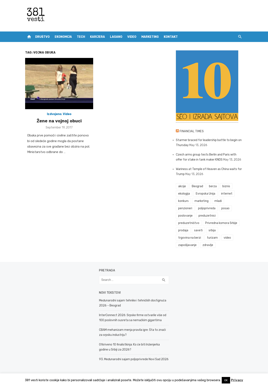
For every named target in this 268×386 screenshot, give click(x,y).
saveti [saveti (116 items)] (198, 230)
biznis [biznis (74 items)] (226, 186)
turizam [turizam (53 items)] (212, 237)
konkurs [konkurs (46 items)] (183, 201)
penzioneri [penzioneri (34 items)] (185, 208)
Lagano (116, 37)
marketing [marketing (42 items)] (202, 201)
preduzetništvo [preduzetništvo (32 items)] (188, 223)
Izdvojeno (54, 114)
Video (131, 37)
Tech (81, 37)
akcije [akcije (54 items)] (182, 186)
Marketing (150, 37)
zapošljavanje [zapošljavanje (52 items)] (187, 245)
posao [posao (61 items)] (225, 208)
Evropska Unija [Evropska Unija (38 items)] (205, 193)
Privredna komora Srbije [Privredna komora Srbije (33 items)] (221, 223)
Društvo (42, 37)
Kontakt (171, 37)
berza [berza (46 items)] (213, 186)
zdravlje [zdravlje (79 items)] (207, 245)
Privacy (237, 380)
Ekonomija (63, 37)
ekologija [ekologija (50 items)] (184, 193)
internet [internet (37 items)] (226, 193)
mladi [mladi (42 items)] (218, 201)
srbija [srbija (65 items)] (212, 230)
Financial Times (192, 131)
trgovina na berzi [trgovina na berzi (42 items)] (189, 237)
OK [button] (226, 380)
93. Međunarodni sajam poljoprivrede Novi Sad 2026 (134, 359)
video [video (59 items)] (227, 237)
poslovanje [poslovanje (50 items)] (185, 215)
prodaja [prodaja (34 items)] (183, 230)
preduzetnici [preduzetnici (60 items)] (207, 215)
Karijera (97, 37)
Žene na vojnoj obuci (59, 120)
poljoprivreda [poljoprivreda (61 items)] (206, 208)
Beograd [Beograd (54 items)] (197, 186)
